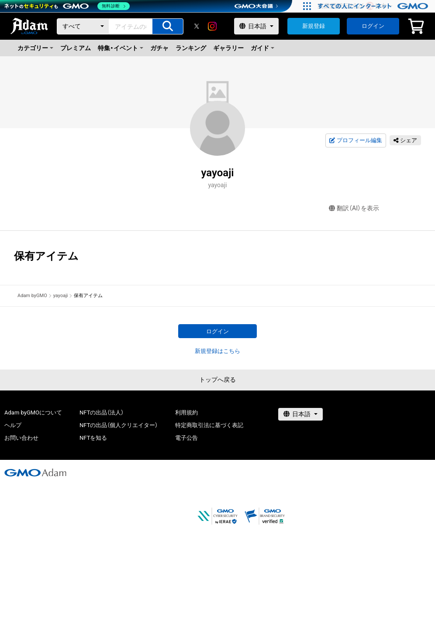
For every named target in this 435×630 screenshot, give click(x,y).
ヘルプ (12, 425)
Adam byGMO (32, 295)
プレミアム (75, 48)
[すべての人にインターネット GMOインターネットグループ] (374, 6)
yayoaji (60, 295)
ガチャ (159, 48)
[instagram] (212, 26)
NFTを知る (93, 438)
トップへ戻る (217, 379)
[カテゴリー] (83, 26)
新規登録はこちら (217, 351)
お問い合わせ (21, 438)
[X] (196, 26)
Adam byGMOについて (33, 412)
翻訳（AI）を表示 (354, 208)
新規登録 (313, 26)
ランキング (191, 48)
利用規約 (186, 412)
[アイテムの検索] (167, 26)
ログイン (373, 26)
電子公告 (186, 438)
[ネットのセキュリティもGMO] (67, 6)
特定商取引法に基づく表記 (209, 425)
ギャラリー (228, 48)
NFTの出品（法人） (101, 412)
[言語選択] (256, 26)
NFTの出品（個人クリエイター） (118, 425)
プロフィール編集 (355, 140)
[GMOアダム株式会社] (35, 472)
